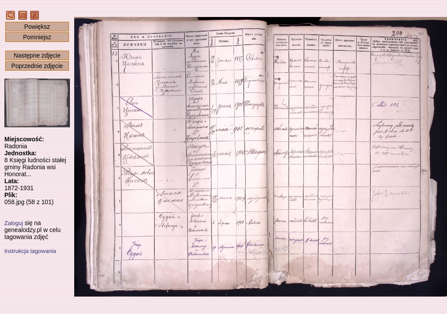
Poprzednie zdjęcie (37, 65)
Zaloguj (13, 223)
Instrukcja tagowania (30, 251)
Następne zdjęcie (37, 55)
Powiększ (37, 26)
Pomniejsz (37, 37)
